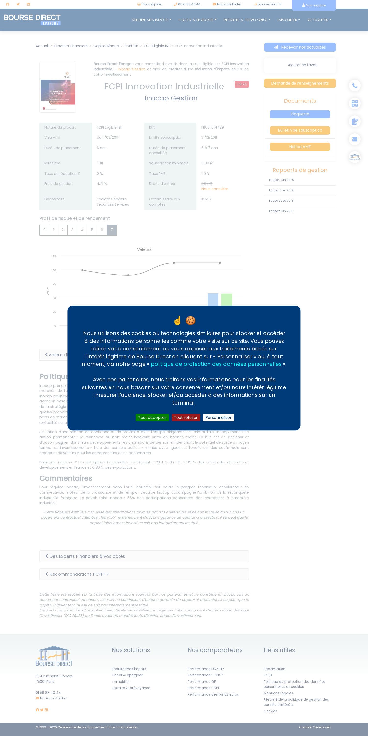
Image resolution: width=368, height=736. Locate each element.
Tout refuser (186, 417)
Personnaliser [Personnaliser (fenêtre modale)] (218, 417)
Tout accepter (152, 417)
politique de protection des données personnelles (216, 364)
